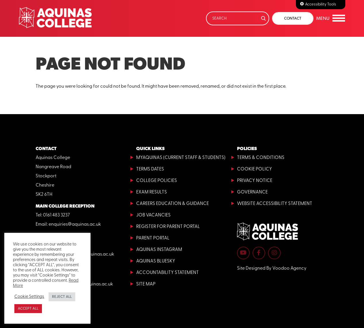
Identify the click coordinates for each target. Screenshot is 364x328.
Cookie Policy (254, 169)
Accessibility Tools (320, 4)
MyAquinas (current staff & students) (181, 158)
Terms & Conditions (260, 158)
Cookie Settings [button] (29, 297)
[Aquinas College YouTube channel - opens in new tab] (243, 253)
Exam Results (151, 192)
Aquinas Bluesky (155, 261)
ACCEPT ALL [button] (28, 308)
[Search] (237, 18)
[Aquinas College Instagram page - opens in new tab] (274, 253)
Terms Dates (150, 169)
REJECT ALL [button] (62, 297)
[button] (330, 18)
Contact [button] (292, 18)
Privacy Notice (254, 181)
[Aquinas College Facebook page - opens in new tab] (259, 253)
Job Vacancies (153, 215)
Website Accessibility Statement (274, 204)
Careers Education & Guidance (172, 204)
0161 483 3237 (56, 215)
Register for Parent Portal (168, 227)
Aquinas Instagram (159, 250)
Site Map (145, 284)
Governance (252, 192)
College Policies (156, 181)
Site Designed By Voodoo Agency (272, 268)
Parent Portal (153, 238)
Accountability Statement (167, 273)
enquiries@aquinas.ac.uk (75, 224)
